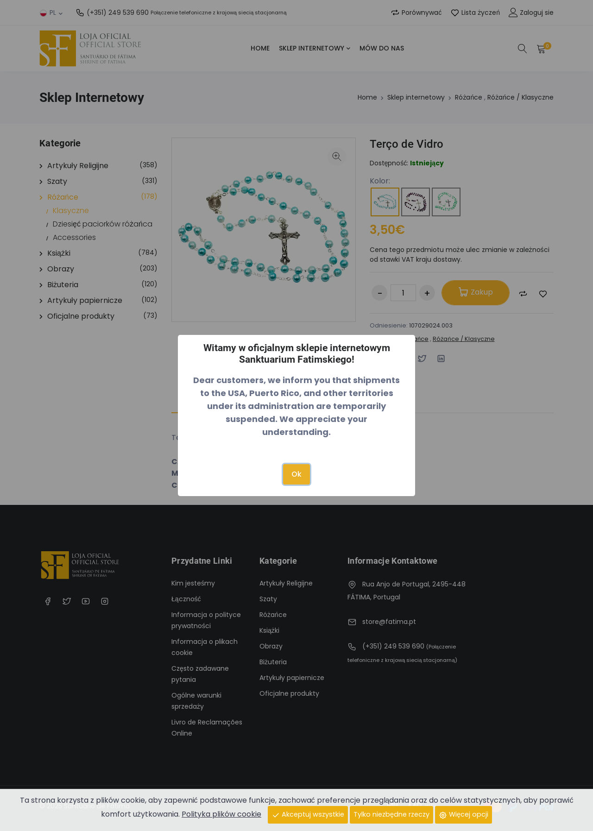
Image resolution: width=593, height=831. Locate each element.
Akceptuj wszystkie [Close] (307, 814)
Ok (296, 474)
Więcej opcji (463, 814)
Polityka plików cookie (221, 814)
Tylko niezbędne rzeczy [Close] (391, 814)
